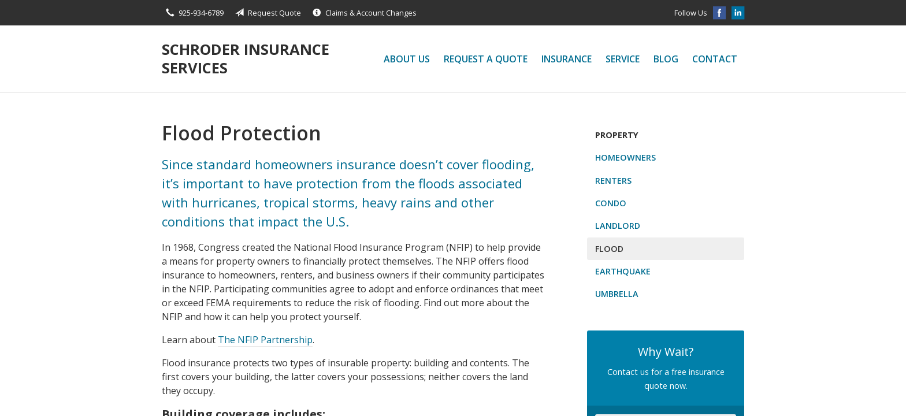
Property (616, 134)
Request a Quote (486, 59)
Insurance (566, 59)
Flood (609, 248)
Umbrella (616, 293)
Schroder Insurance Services (245, 58)
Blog (665, 59)
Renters (613, 180)
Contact (714, 59)
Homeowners (625, 157)
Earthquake (623, 271)
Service (623, 59)
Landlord (617, 225)
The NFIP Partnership (265, 339)
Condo (610, 203)
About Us (407, 59)
